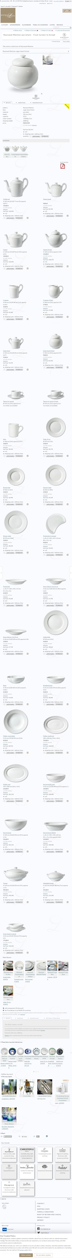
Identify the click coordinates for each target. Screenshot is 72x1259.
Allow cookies (26, 1255)
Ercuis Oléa (26, 1088)
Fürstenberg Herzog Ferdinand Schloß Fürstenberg (62, 1090)
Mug (16, 426)
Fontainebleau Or (15, 151)
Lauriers (43, 1030)
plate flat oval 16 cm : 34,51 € (28, 1064)
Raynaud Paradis (52, 1053)
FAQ (38, 1206)
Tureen (16, 870)
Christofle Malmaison (9, 1088)
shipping (34, 125)
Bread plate (16, 474)
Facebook (44, 1229)
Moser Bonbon (9, 1116)
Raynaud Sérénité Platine (41, 968)
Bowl (16, 672)
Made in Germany (31, 30)
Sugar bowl (16, 337)
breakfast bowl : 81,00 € (52, 1064)
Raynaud (14, 6)
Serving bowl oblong (56, 819)
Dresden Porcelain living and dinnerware (27, 1169)
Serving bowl (16, 819)
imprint (40, 1220)
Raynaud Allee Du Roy (8, 968)
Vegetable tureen (56, 870)
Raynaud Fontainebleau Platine (30, 969)
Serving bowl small (56, 771)
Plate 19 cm (56, 426)
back (3, 1199)
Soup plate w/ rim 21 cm (56, 573)
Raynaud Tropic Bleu (52, 968)
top (68, 1199)
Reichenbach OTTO (44, 1053)
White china (18, 30)
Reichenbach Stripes (36, 1053)
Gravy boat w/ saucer (16, 921)
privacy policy (43, 1217)
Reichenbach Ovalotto (28, 1053)
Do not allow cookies (43, 1255)
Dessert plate (56, 474)
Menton (20, 6)
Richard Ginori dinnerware (45, 1168)
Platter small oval (56, 723)
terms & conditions (45, 1212)
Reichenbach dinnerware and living (62, 1169)
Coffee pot (16, 186)
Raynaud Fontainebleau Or (19, 969)
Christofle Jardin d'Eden (20, 1054)
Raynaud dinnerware (9, 1168)
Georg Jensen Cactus (44, 1088)
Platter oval (16, 771)
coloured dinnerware (63, 30)
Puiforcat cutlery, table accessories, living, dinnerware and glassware (9, 1153)
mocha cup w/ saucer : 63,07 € (59, 1064)
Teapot (16, 236)
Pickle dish (16, 573)
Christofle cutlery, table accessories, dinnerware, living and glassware (27, 1153)
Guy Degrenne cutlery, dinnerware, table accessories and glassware (9, 1187)
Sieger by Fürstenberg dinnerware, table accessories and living (62, 1153)
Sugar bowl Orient (56, 337)
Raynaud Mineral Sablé (4, 1054)
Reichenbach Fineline (12, 1053)
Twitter (43, 1233)
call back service (59, 1)
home (2, 6)
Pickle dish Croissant (56, 523)
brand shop (56, 41)
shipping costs (43, 1209)
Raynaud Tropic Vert (8, 993)
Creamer (16, 287)
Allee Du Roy (7, 151)
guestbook (42, 3)
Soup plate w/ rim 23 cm (16, 624)
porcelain (7, 6)
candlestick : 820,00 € (8, 1099)
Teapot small (56, 186)
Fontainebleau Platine (23, 151)
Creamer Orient (56, 287)
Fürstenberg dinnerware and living (45, 1152)
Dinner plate (16, 523)
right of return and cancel (49, 1214)
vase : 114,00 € (59, 1103)
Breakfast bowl (56, 672)
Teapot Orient (56, 236)
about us (49, 3)
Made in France (47, 30)
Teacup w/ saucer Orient (56, 388)
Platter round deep (16, 723)
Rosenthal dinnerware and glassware (27, 1186)
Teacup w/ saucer (16, 388)
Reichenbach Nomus (60, 1053)
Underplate (56, 624)
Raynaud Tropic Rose (63, 968)
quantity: (26, 136)
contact (40, 1203)
